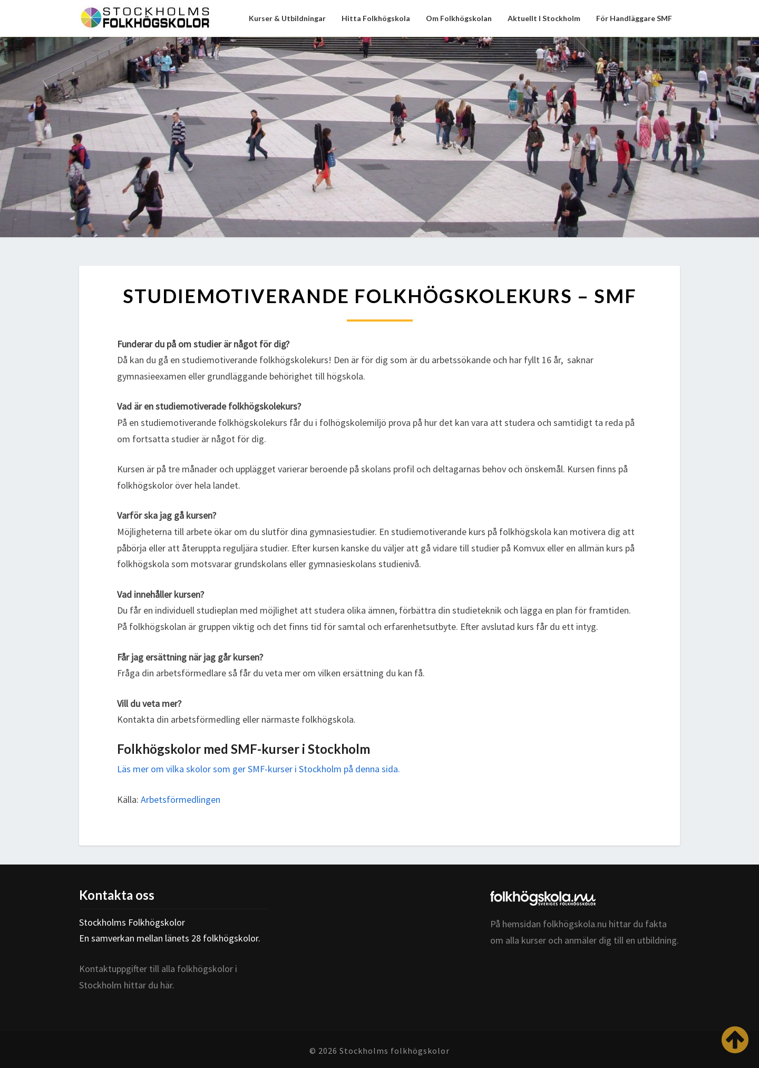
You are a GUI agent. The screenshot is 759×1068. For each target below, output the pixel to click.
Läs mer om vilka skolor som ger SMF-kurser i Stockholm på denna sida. (258, 769)
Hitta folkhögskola (376, 18)
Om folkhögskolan (459, 18)
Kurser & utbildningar (287, 18)
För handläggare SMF (634, 18)
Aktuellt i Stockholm (544, 18)
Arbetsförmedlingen (180, 799)
